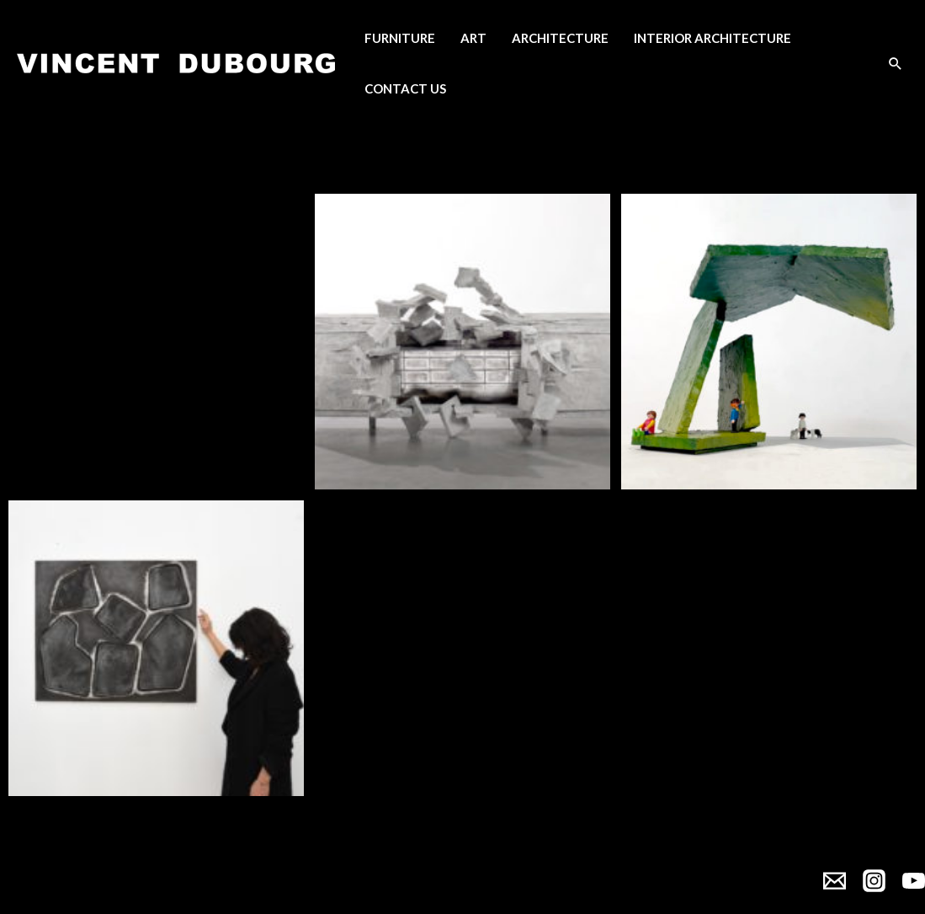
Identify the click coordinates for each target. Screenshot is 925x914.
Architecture (560, 37)
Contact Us (405, 88)
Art (473, 37)
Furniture (399, 37)
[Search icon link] (895, 63)
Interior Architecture (712, 37)
